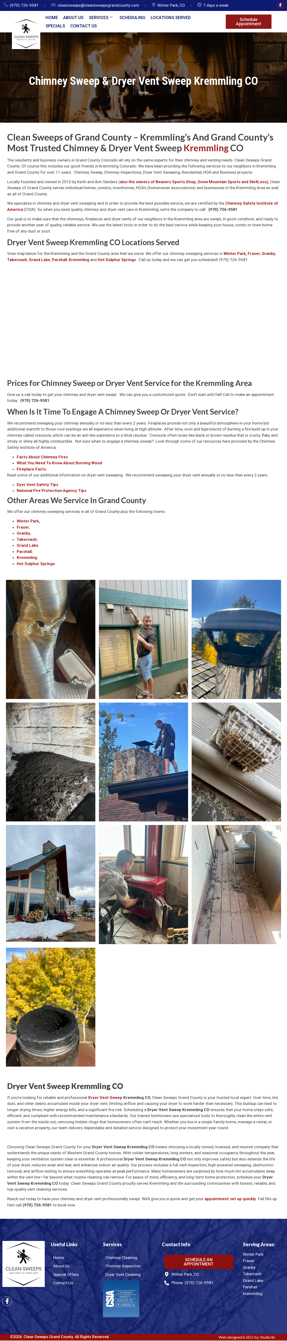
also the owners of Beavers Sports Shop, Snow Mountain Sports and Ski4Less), (195, 182)
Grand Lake (39, 260)
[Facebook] (280, 5)
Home (51, 17)
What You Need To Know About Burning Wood (59, 463)
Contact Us (82, 25)
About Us (72, 17)
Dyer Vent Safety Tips (37, 485)
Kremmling (206, 148)
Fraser (254, 254)
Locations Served (168, 17)
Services (99, 17)
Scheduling (130, 17)
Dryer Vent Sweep (105, 1098)
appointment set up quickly (230, 1199)
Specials (55, 25)
